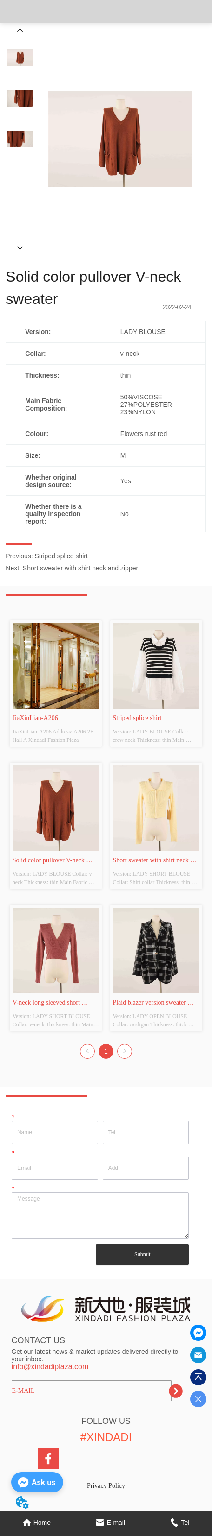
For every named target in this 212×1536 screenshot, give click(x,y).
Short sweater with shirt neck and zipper (80, 568)
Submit (142, 1254)
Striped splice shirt (61, 556)
